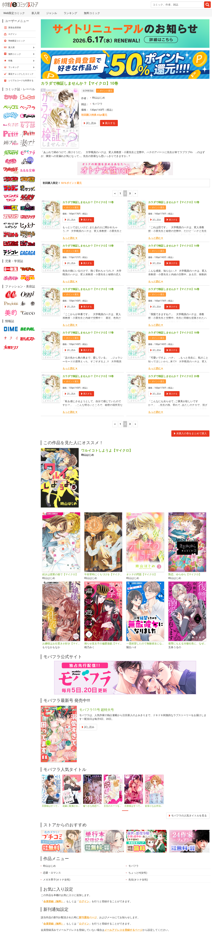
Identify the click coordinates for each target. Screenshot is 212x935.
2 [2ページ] (125, 123)
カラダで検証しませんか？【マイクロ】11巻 (88, 132)
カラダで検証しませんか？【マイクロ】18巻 (173, 263)
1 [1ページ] (120, 123)
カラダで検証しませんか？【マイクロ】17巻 (88, 263)
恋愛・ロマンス (52, 803)
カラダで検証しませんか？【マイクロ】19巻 (88, 306)
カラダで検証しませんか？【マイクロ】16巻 (173, 219)
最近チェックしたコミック (135, 918)
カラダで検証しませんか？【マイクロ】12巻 (173, 132)
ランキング (65, 918)
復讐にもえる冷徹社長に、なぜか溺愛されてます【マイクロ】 (188, 574)
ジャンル (96, 918)
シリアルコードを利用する (20, 11)
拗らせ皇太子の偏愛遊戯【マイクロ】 (104, 574)
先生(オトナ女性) (138, 810)
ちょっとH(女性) (137, 803)
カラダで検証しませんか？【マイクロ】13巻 (88, 176)
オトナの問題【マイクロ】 (141, 504)
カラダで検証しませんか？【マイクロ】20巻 (173, 306)
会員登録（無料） (53, 831)
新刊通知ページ (88, 847)
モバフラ (97, 34)
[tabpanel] (51, 721)
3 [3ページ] (130, 123)
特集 (81, 918)
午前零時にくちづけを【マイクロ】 (104, 504)
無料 (110, 918)
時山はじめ (98, 28)
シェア (110, 867)
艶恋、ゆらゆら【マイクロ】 (184, 504)
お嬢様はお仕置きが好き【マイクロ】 (62, 574)
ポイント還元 (106, 21)
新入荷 (48, 918)
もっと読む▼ (70, 168)
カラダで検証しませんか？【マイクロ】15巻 (88, 219)
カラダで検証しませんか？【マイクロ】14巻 (173, 176)
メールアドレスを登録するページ (123, 860)
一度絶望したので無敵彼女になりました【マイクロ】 (146, 574)
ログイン (84, 831)
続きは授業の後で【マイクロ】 (60, 504)
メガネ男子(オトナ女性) (56, 810)
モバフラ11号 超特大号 (96, 640)
